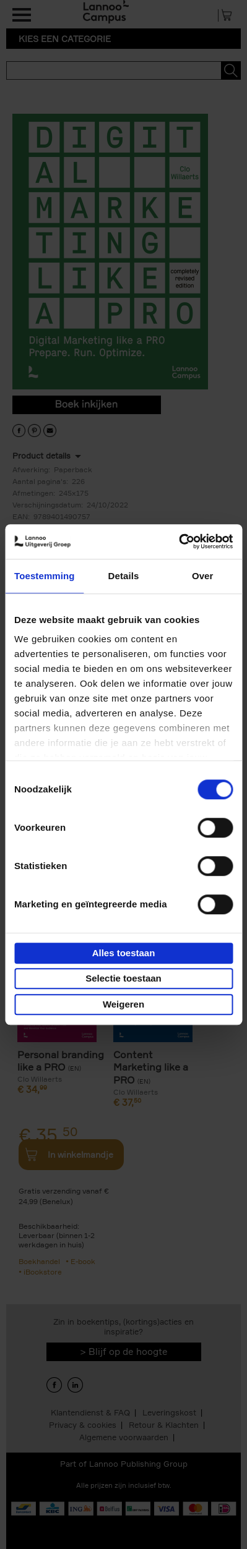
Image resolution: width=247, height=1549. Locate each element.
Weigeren (123, 1004)
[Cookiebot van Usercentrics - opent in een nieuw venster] (178, 541)
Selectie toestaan (123, 978)
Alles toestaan (123, 953)
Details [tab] (123, 576)
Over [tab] (203, 576)
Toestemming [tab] (44, 576)
